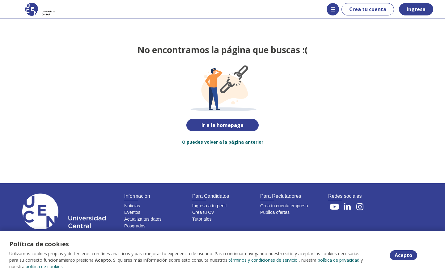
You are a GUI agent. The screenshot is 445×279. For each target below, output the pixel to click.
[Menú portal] (333, 9)
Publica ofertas (275, 212)
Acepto (403, 255)
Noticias (132, 205)
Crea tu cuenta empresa (284, 205)
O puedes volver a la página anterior (222, 142)
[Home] (35, 9)
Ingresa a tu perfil (209, 205)
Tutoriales (202, 219)
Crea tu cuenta (367, 9)
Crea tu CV (203, 212)
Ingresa (416, 9)
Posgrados (135, 225)
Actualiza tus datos (143, 219)
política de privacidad (338, 260)
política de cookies (44, 266)
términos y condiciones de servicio (263, 260)
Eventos (132, 212)
